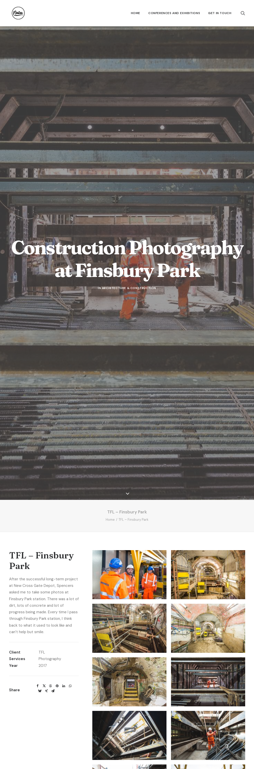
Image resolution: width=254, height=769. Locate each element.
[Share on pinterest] (57, 604)
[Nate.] (15, 13)
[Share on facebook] (38, 604)
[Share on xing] (46, 609)
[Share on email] (53, 609)
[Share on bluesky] (40, 609)
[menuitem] (135, 13)
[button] (243, 13)
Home (135, 13)
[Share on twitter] (44, 604)
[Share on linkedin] (64, 604)
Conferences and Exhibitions (174, 13)
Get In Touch (219, 13)
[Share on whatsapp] (70, 604)
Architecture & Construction (129, 248)
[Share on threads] (51, 604)
